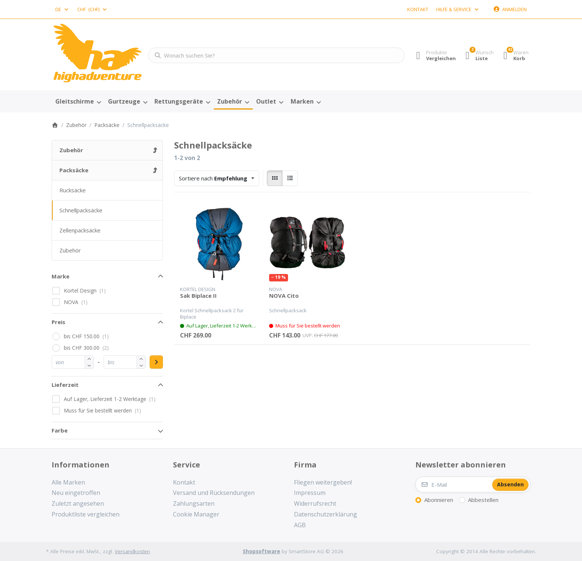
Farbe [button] (60, 430)
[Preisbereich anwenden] (156, 362)
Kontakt (417, 9)
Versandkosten (132, 551)
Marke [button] (60, 276)
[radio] (274, 178)
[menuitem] (78, 101)
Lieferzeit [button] (65, 384)
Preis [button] (58, 322)
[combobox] (62, 9)
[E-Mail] (453, 484)
